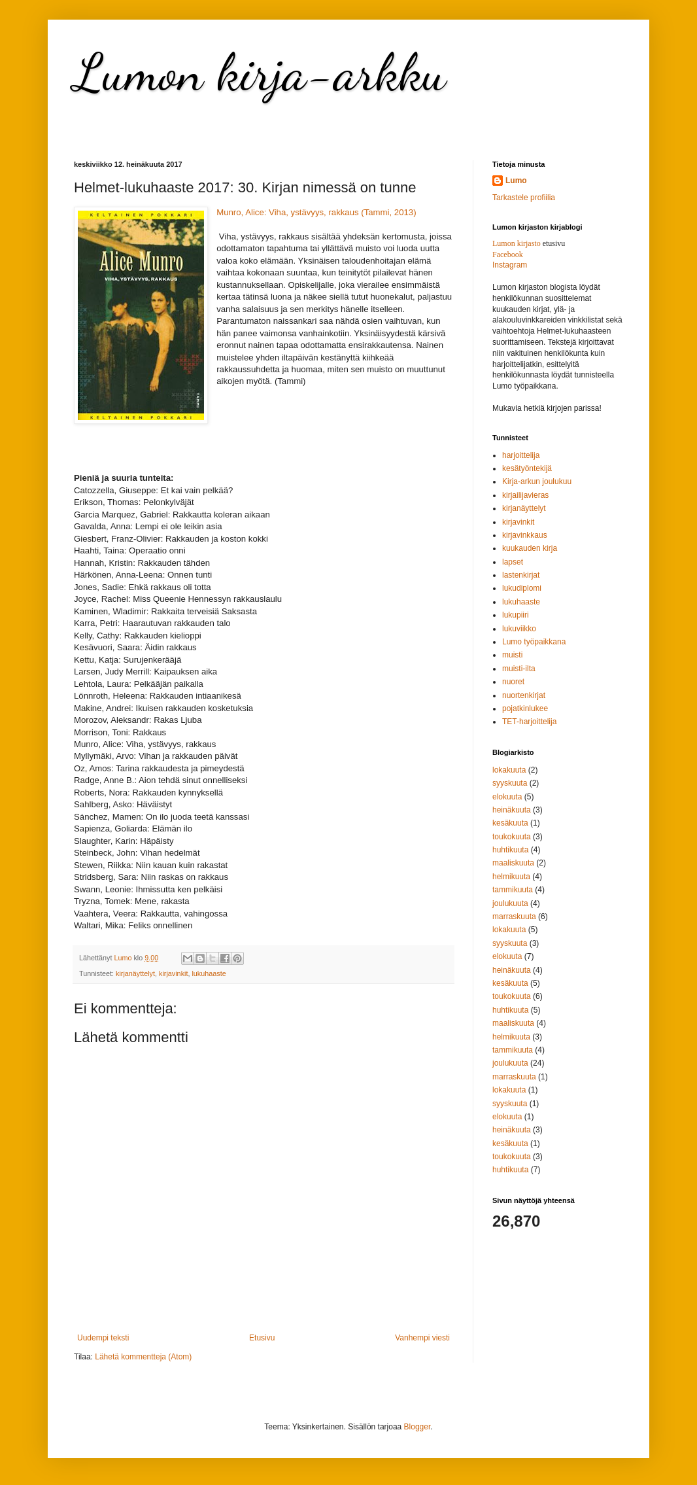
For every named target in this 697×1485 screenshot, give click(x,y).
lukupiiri (515, 615)
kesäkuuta (510, 823)
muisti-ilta (519, 668)
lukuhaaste (209, 973)
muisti (512, 654)
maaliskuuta (513, 862)
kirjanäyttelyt (135, 973)
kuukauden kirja (529, 548)
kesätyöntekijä (527, 468)
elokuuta (507, 796)
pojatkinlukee (525, 708)
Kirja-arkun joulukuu (536, 481)
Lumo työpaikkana (534, 641)
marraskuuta (514, 916)
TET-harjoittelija (529, 721)
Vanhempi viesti (422, 1337)
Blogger (417, 1426)
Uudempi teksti (103, 1337)
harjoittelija (520, 455)
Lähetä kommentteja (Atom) (143, 1356)
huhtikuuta (510, 849)
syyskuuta (509, 783)
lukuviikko (519, 628)
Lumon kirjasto (516, 243)
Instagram (509, 265)
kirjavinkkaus (524, 535)
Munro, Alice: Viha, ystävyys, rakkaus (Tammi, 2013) (316, 212)
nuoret (513, 681)
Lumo (516, 180)
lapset (512, 562)
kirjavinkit (173, 973)
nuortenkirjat (523, 695)
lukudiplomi (521, 588)
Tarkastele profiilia (523, 197)
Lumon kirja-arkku (260, 72)
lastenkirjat (520, 575)
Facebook (507, 254)
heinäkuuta (511, 809)
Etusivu (262, 1337)
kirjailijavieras (525, 495)
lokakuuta (509, 770)
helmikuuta (511, 876)
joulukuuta (510, 903)
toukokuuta (511, 836)
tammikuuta (512, 889)
